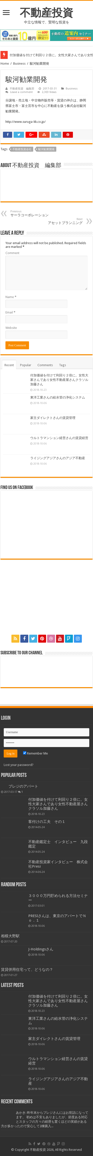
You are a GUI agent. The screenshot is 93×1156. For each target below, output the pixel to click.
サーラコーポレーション (35, 213)
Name (10, 297)
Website (11, 328)
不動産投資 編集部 (22, 88)
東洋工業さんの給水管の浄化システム (57, 397)
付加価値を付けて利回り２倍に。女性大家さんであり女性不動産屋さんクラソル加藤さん (59, 379)
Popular (25, 365)
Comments (45, 365)
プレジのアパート (23, 786)
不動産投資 (46, 13)
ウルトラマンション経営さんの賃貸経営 (59, 438)
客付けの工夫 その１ (46, 821)
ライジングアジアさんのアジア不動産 (57, 458)
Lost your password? (18, 765)
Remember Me (35, 753)
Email (10, 312)
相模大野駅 (10, 936)
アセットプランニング (57, 221)
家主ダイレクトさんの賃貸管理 (52, 418)
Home (4, 63)
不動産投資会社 (21, 149)
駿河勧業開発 (46, 149)
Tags (62, 365)
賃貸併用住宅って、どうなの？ (27, 969)
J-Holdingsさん (40, 949)
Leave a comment (21, 92)
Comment (12, 253)
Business (19, 63)
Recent (9, 365)
